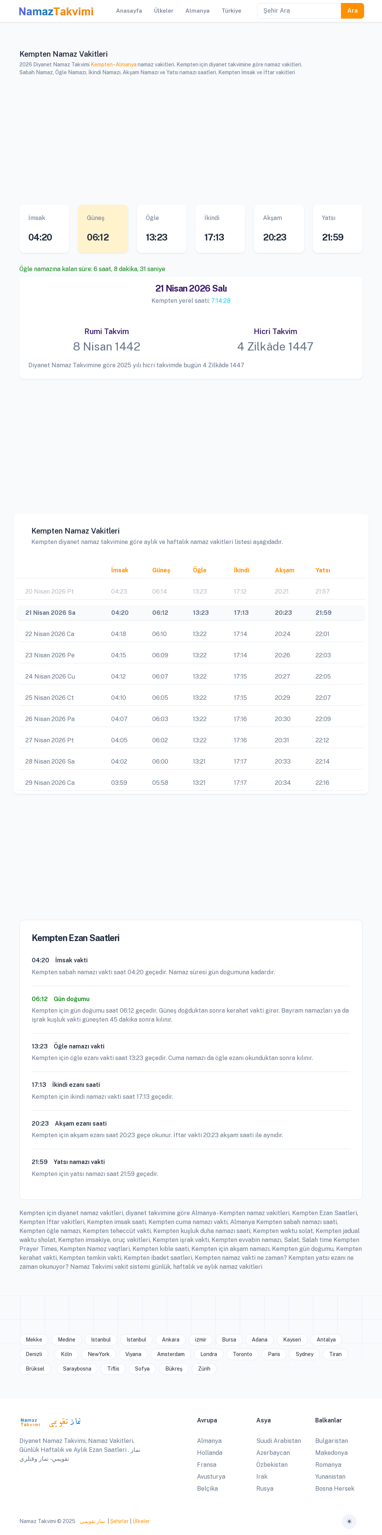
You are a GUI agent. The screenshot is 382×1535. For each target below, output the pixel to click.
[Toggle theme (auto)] (349, 1521)
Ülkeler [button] (163, 10)
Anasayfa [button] (129, 10)
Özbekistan (272, 1464)
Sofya (142, 1369)
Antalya (326, 1340)
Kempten (102, 64)
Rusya (264, 1488)
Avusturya (211, 1476)
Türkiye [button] (231, 10)
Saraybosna (77, 1369)
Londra (208, 1354)
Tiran (335, 1354)
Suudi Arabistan (278, 1440)
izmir (200, 1340)
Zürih (204, 1369)
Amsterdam (171, 1354)
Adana (259, 1340)
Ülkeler (141, 1521)
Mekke (34, 1340)
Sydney (304, 1354)
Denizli (34, 1354)
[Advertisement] (191, 140)
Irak (261, 1476)
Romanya (328, 1464)
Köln (66, 1354)
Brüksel (35, 1369)
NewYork (99, 1354)
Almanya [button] (197, 10)
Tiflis (113, 1369)
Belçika (207, 1488)
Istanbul (101, 1340)
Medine (66, 1340)
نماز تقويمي (92, 1521)
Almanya (126, 64)
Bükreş (173, 1369)
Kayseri (292, 1340)
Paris (274, 1354)
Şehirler (119, 1521)
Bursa (229, 1340)
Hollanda (209, 1452)
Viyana (133, 1354)
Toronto (242, 1354)
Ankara (170, 1340)
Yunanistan (330, 1476)
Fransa (206, 1464)
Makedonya (331, 1452)
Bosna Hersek (334, 1488)
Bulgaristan (331, 1440)
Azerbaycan (273, 1452)
